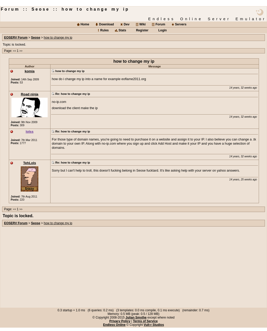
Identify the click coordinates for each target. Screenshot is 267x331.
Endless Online (114, 325)
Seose (35, 37)
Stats (122, 30)
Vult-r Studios (154, 325)
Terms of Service (145, 321)
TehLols (29, 163)
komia (29, 71)
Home (85, 24)
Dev (126, 24)
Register (142, 30)
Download (106, 24)
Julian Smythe (136, 317)
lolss (29, 131)
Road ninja (29, 94)
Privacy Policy (119, 321)
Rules (104, 30)
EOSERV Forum (15, 37)
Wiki (142, 24)
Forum (160, 24)
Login (162, 30)
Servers (180, 24)
